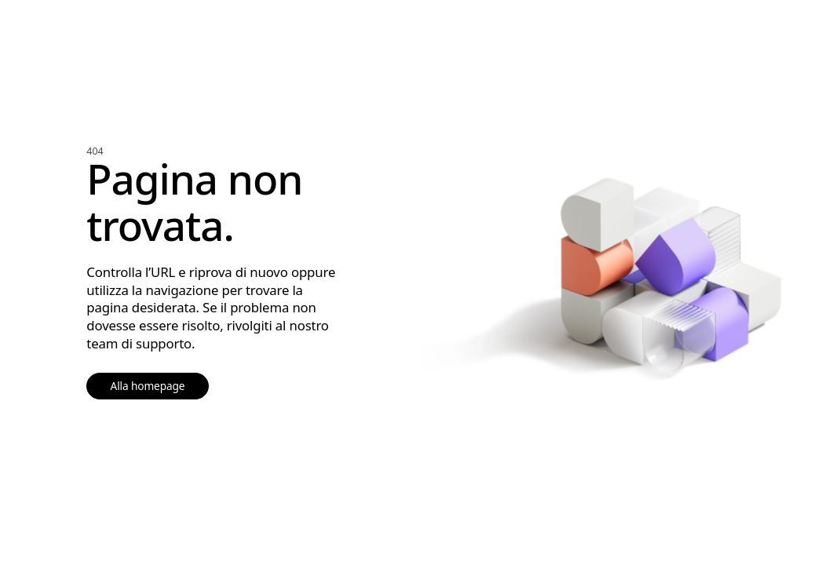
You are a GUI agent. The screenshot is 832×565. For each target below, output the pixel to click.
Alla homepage (148, 385)
